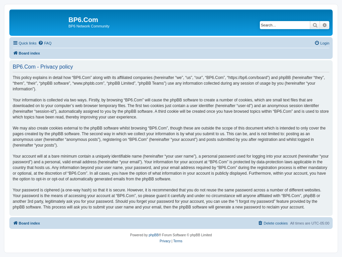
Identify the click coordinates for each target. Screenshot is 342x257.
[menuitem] (44, 43)
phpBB (154, 235)
